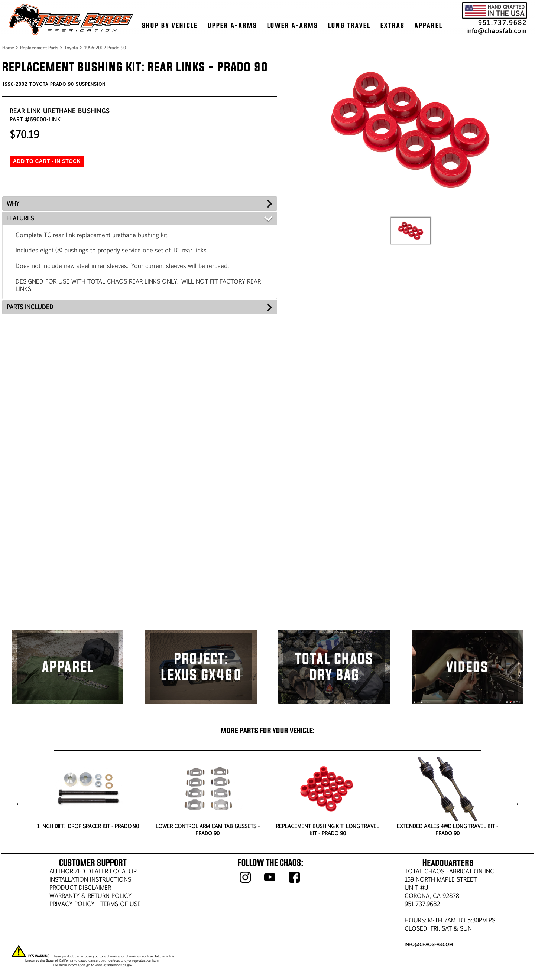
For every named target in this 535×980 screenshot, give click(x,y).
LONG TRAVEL (349, 25)
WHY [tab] (13, 203)
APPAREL (428, 25)
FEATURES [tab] (20, 218)
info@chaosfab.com (496, 31)
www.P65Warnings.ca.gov (113, 965)
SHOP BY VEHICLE (170, 25)
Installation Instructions (90, 879)
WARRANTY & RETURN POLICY (90, 895)
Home (7, 47)
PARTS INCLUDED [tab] (30, 307)
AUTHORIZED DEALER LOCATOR (93, 871)
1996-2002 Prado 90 (105, 47)
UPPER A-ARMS (232, 25)
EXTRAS (392, 25)
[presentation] (17, 803)
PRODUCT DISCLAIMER (80, 887)
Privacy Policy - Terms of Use (95, 904)
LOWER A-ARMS (292, 25)
